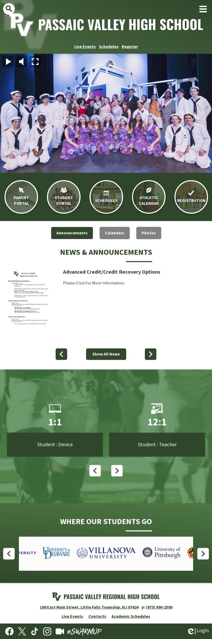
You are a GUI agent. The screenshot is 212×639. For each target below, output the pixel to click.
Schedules (109, 47)
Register (130, 47)
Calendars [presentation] (114, 241)
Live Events (85, 47)
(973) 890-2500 (159, 607)
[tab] (72, 240)
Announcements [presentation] (72, 241)
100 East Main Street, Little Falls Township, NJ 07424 (89, 607)
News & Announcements (106, 260)
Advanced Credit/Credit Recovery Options (111, 279)
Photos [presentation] (149, 241)
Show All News (106, 362)
